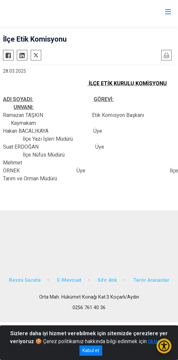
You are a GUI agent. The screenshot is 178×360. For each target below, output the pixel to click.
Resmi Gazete (25, 280)
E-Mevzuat (69, 280)
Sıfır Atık (107, 280)
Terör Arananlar (151, 280)
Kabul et (90, 350)
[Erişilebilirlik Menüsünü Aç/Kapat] (164, 346)
